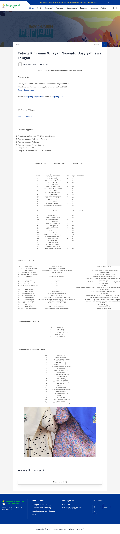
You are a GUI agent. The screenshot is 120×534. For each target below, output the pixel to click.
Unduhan (94, 8)
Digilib (103, 8)
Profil (39, 8)
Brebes (80, 210)
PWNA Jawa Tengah (59, 529)
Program (83, 8)
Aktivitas (48, 8)
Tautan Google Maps (26, 90)
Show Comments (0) (60, 482)
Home (31, 8)
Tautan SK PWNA (25, 116)
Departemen (72, 8)
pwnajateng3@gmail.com (34, 96)
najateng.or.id (57, 96)
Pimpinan (59, 8)
